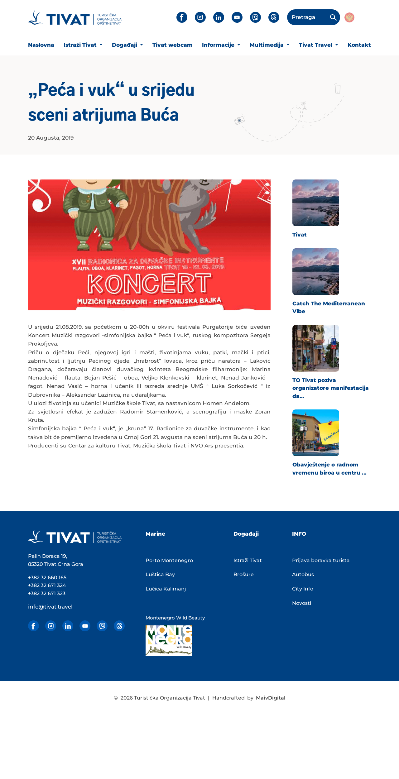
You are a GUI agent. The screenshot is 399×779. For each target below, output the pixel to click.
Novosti (301, 603)
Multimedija (267, 45)
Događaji (125, 45)
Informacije (219, 45)
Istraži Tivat (81, 45)
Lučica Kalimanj (166, 589)
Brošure (243, 574)
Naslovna (41, 45)
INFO (299, 534)
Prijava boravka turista (321, 560)
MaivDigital (271, 698)
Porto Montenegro (169, 560)
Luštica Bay (160, 574)
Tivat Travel (316, 45)
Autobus (303, 574)
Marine (155, 534)
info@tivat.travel (50, 607)
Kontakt (359, 45)
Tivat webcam (172, 45)
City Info (302, 589)
